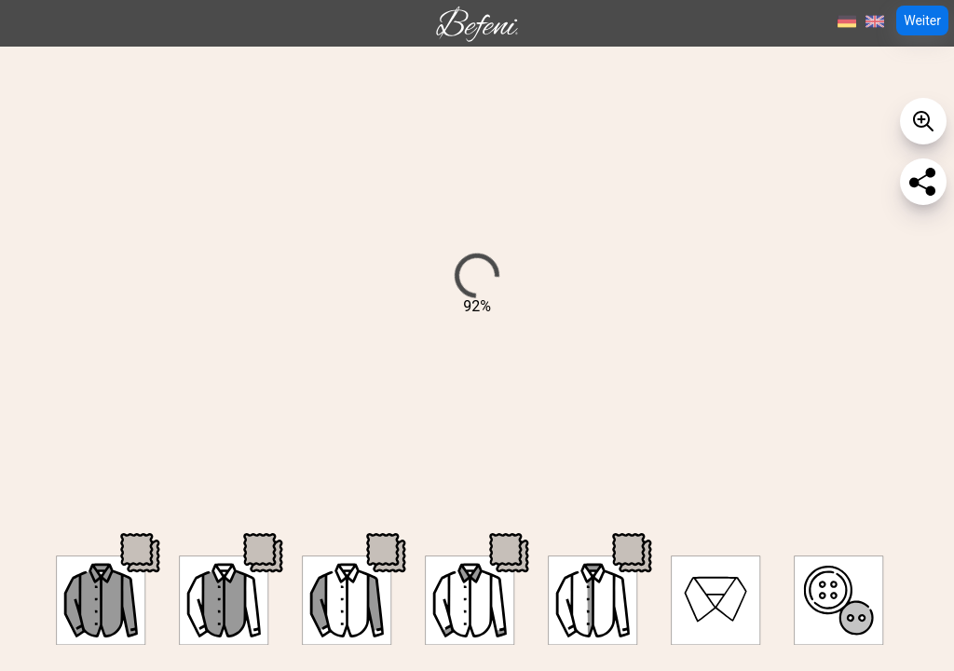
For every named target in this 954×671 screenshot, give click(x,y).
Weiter (922, 20)
